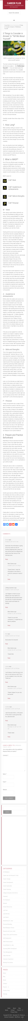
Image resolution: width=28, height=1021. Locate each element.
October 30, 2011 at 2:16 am (14, 650)
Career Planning (7, 889)
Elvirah (6, 539)
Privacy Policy (6, 990)
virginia (7, 666)
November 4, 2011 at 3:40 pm (12, 668)
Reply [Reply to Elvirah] (6, 559)
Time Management (7, 952)
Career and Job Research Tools (10, 875)
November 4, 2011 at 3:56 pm (15, 688)
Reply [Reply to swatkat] (6, 720)
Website (5, 789)
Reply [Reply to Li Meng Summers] (6, 607)
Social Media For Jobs (8, 945)
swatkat (7, 707)
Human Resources (7, 907)
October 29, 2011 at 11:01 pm (12, 636)
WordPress (17, 1017)
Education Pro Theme (18, 1015)
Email (4, 782)
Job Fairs (5, 910)
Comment (5, 755)
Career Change (6, 879)
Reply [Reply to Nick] (6, 644)
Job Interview (6, 913)
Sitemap (5, 994)
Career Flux (14, 3)
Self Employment (7, 938)
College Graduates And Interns (10, 893)
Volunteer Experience (8, 959)
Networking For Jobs (8, 920)
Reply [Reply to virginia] (6, 682)
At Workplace (6, 872)
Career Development (8, 882)
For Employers (6, 900)
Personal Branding (7, 924)
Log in (22, 1017)
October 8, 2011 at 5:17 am (11, 541)
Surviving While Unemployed (10, 948)
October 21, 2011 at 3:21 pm (12, 589)
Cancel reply (7, 747)
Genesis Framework (9, 1017)
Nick (6, 634)
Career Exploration (7, 886)
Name (4, 774)
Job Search (6, 917)
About (4, 973)
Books (4, 980)
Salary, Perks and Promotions (10, 934)
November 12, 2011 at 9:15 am (12, 708)
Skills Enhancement (8, 941)
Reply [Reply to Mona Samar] (9, 579)
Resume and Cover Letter (9, 931)
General (5, 903)
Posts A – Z (6, 987)
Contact (5, 983)
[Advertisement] (14, 840)
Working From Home (8, 962)
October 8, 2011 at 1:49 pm (14, 565)
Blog (4, 976)
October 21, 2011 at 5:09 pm (14, 613)
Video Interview (6, 955)
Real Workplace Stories (8, 927)
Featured (5, 896)
